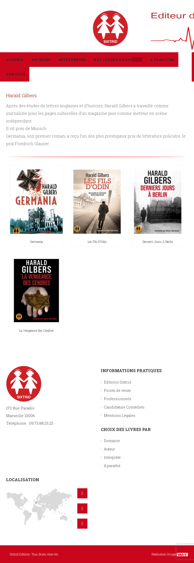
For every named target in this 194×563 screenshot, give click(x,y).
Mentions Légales (119, 415)
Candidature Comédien (124, 407)
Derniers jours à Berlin (157, 242)
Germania (36, 242)
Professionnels (117, 398)
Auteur (109, 449)
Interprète (112, 457)
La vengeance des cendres (36, 330)
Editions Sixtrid (117, 382)
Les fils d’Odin (97, 242)
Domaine (112, 440)
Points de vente (117, 390)
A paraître (112, 465)
